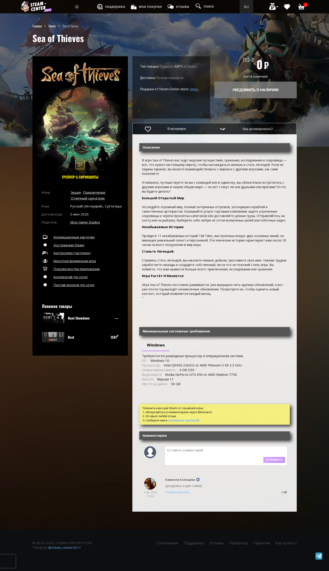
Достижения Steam (62, 245)
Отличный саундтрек (88, 198)
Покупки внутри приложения (70, 269)
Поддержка (194, 543)
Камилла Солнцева (180, 480)
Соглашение (167, 543)
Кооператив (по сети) (64, 277)
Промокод (238, 543)
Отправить (274, 460)
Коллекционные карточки (68, 237)
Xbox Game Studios (85, 222)
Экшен (76, 192)
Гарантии (261, 543)
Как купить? (286, 543)
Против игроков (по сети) (67, 285)
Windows (156, 345)
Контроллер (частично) (66, 253)
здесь (194, 89)
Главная (37, 26)
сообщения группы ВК (184, 420)
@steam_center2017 (64, 547)
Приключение (94, 192)
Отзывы (217, 543)
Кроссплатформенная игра (68, 261)
